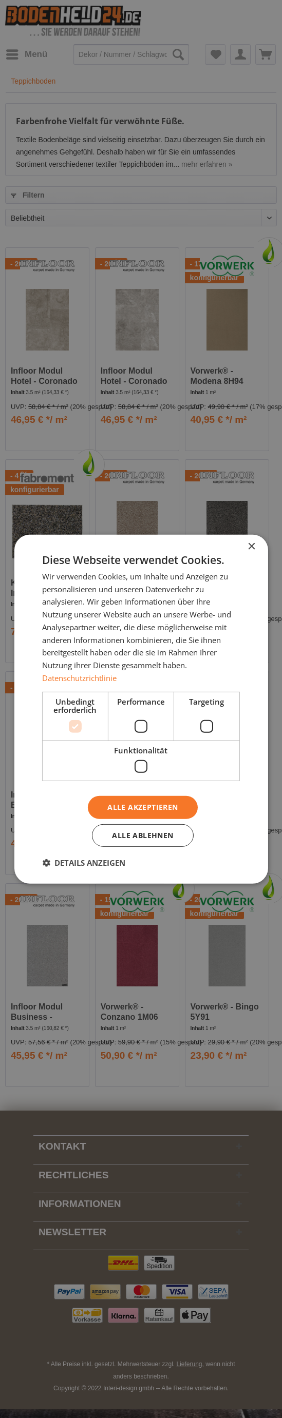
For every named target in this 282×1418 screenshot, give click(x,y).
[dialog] (141, 708)
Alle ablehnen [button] (142, 835)
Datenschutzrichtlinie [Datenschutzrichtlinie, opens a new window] (79, 678)
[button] (83, 862)
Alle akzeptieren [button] (142, 807)
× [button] (251, 546)
